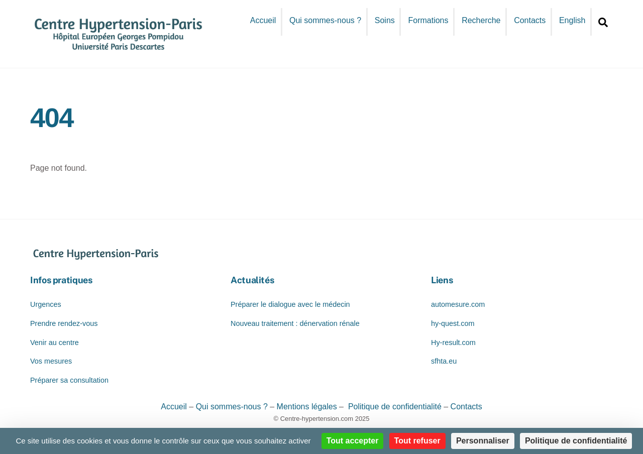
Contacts (530, 20)
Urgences (45, 304)
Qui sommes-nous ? (325, 20)
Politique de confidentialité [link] (576, 440)
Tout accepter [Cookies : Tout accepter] (353, 440)
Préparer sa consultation (69, 380)
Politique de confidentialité (393, 406)
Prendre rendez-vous (63, 323)
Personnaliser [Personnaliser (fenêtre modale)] (482, 440)
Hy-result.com (453, 342)
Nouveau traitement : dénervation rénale (295, 323)
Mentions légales (307, 406)
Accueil (263, 20)
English (572, 20)
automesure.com (458, 304)
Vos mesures (51, 361)
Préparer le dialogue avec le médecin (290, 304)
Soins (385, 20)
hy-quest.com (452, 323)
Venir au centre (54, 342)
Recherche (481, 20)
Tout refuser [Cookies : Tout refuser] (417, 440)
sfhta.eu (444, 361)
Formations (428, 20)
